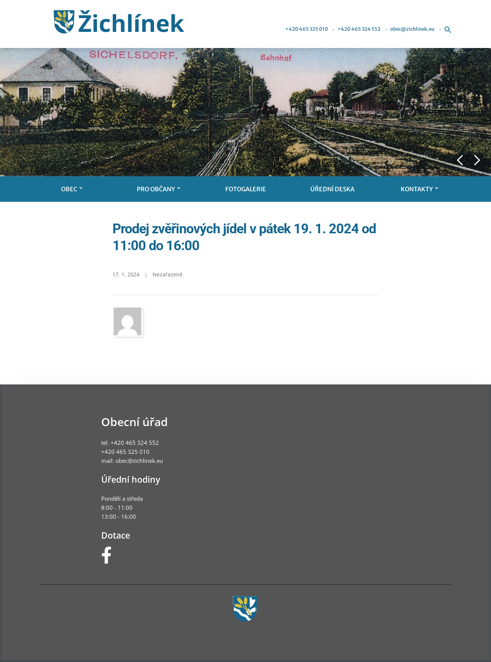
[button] (448, 29)
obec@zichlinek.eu (412, 29)
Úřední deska (332, 189)
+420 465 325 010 (306, 29)
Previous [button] (459, 160)
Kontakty (417, 189)
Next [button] (477, 160)
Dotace (115, 535)
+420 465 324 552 (358, 29)
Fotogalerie (245, 189)
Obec (69, 189)
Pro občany (156, 189)
